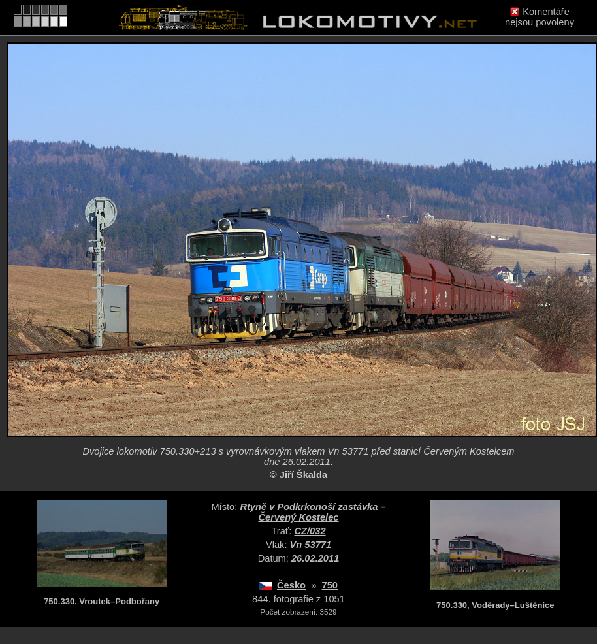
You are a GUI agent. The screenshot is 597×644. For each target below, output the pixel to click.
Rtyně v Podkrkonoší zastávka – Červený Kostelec (312, 512)
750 (329, 585)
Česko (291, 585)
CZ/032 (310, 531)
